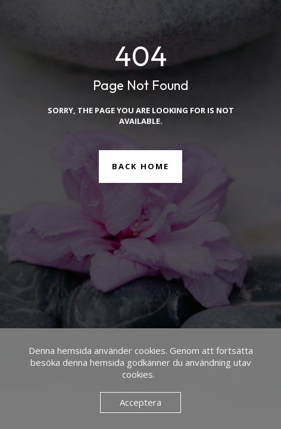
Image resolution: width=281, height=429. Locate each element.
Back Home (140, 166)
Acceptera (140, 402)
